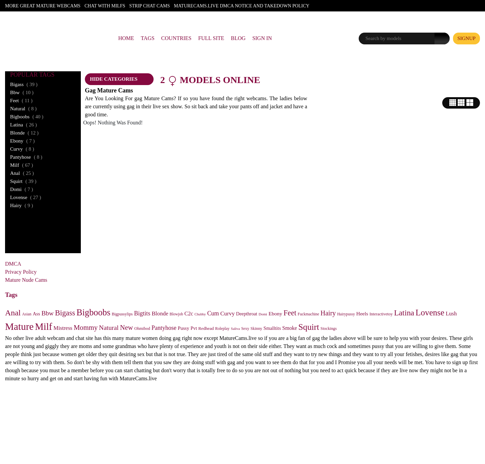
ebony (22, 141)
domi (21, 189)
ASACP (240, 433)
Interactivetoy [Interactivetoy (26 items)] (381, 314)
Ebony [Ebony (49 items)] (275, 313)
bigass (23, 84)
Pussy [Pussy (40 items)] (183, 328)
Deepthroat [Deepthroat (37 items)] (246, 313)
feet (21, 100)
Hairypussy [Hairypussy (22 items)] (346, 314)
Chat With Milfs (105, 5)
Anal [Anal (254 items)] (13, 312)
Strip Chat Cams (149, 5)
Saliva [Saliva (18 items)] (235, 329)
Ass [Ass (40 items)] (36, 313)
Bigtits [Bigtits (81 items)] (142, 313)
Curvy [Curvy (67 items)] (227, 313)
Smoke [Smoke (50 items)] (289, 328)
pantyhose (26, 157)
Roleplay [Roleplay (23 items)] (222, 328)
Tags (148, 38)
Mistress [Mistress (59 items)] (63, 328)
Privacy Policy (21, 272)
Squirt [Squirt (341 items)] (308, 327)
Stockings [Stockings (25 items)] (329, 328)
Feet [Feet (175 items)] (290, 313)
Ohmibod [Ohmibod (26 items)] (142, 328)
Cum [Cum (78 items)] (213, 313)
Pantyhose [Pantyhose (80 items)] (164, 327)
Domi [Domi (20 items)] (263, 314)
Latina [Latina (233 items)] (404, 312)
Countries (176, 38)
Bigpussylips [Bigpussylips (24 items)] (122, 314)
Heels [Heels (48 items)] (362, 313)
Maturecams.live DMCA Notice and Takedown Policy (241, 5)
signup (466, 38)
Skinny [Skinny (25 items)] (256, 328)
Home (126, 38)
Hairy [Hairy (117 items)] (328, 313)
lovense (25, 197)
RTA (223, 433)
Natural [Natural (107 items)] (109, 327)
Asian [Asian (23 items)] (27, 314)
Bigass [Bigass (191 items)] (65, 313)
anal (22, 173)
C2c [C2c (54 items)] (189, 313)
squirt (23, 181)
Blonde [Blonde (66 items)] (160, 313)
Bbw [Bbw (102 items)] (47, 313)
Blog (238, 38)
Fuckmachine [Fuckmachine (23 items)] (308, 314)
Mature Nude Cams (26, 280)
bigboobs (26, 116)
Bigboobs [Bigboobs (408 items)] (93, 312)
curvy (22, 149)
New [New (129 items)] (126, 327)
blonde (24, 133)
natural (23, 108)
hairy (21, 205)
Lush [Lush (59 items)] (451, 313)
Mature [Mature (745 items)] (19, 326)
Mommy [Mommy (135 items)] (86, 327)
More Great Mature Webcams (42, 5)
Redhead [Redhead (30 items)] (206, 328)
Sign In (262, 38)
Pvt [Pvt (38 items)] (194, 328)
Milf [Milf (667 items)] (43, 326)
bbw (22, 92)
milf (21, 165)
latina (23, 124)
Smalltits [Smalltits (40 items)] (272, 328)
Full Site (211, 38)
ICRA (259, 433)
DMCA (13, 264)
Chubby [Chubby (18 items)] (200, 314)
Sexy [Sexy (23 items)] (245, 328)
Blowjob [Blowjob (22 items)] (176, 314)
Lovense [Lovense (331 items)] (430, 312)
